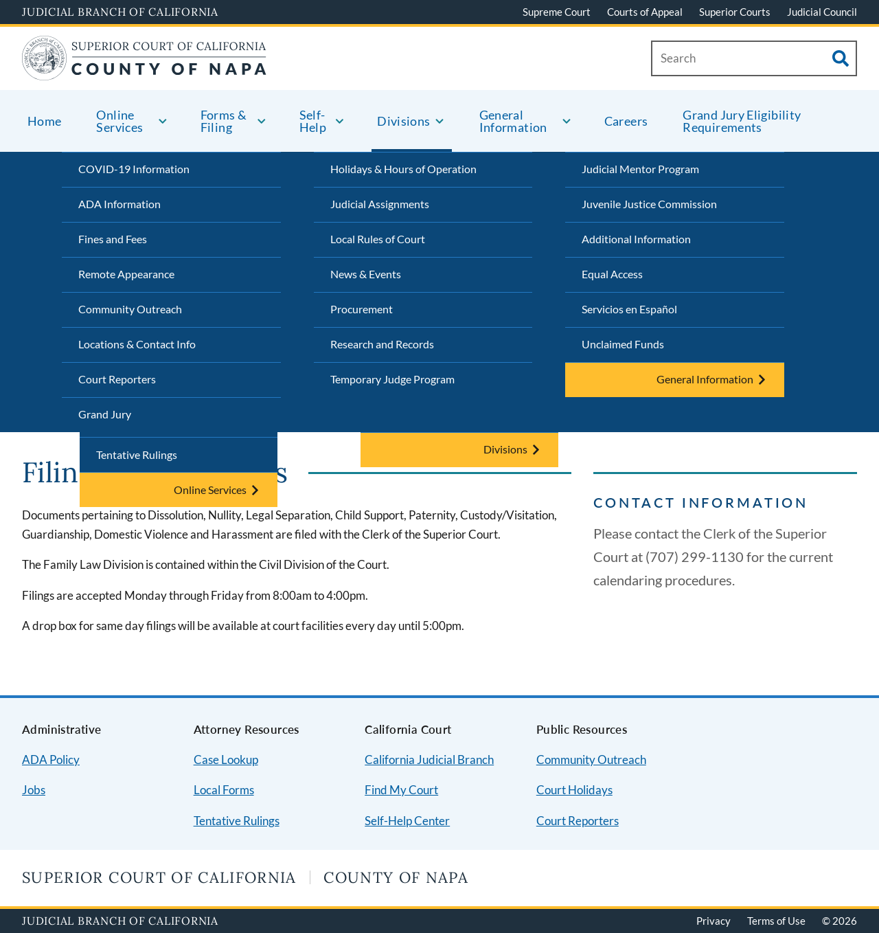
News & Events (365, 273)
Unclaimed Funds (623, 343)
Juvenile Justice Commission (649, 203)
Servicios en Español (629, 308)
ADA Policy (51, 759)
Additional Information (636, 238)
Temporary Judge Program (392, 378)
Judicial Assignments (379, 203)
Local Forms (224, 790)
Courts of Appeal (645, 11)
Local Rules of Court (377, 238)
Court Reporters (117, 378)
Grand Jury (104, 413)
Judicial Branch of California (120, 12)
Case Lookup (226, 759)
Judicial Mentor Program (640, 168)
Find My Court (401, 790)
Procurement (361, 308)
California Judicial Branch (429, 759)
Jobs (33, 790)
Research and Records (382, 343)
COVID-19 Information (134, 168)
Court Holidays (574, 790)
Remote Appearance (126, 273)
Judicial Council (822, 11)
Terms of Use (776, 920)
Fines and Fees (112, 238)
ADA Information (119, 203)
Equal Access (612, 273)
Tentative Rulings (136, 454)
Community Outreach (130, 308)
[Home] (144, 71)
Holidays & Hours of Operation (403, 168)
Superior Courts (734, 11)
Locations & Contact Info (137, 343)
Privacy (713, 920)
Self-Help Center (407, 820)
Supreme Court (557, 11)
